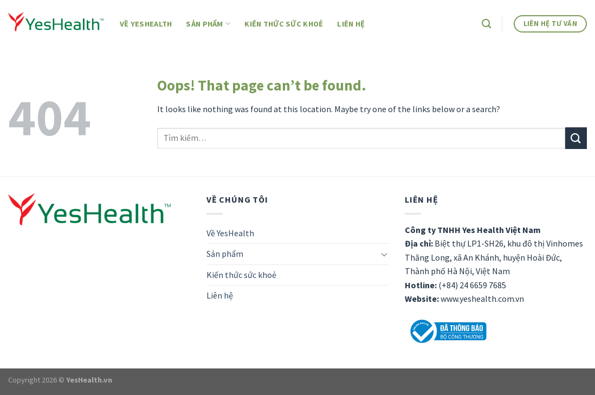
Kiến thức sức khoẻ (283, 24)
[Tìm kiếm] (486, 24)
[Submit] (576, 137)
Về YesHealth (146, 24)
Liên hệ (351, 24)
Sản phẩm (208, 23)
